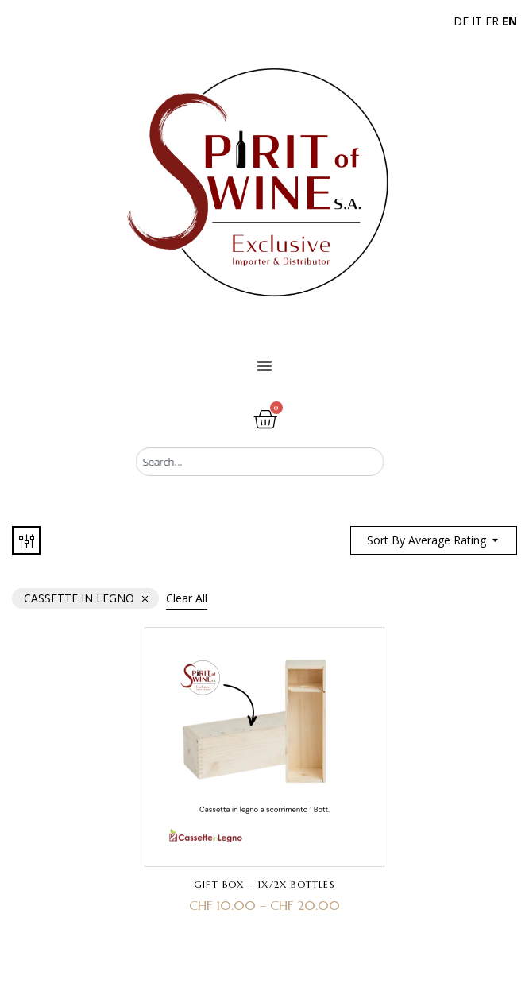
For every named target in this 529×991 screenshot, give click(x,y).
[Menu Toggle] (264, 366)
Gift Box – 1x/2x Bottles (264, 884)
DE (461, 21)
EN (509, 21)
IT (477, 21)
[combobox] (260, 461)
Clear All (186, 598)
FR (492, 21)
